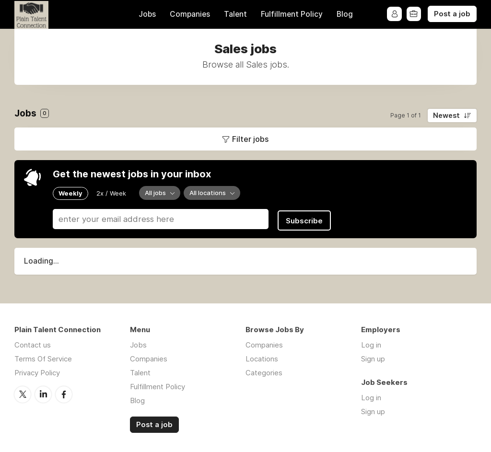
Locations (262, 356)
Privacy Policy (37, 370)
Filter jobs (250, 139)
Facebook (64, 392)
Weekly (70, 193)
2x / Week (111, 193)
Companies (190, 14)
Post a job (452, 14)
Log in (371, 343)
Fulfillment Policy (292, 14)
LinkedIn (43, 392)
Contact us (32, 343)
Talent (235, 14)
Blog (345, 14)
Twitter (22, 392)
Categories (264, 370)
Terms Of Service (43, 356)
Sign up (373, 356)
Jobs (147, 14)
